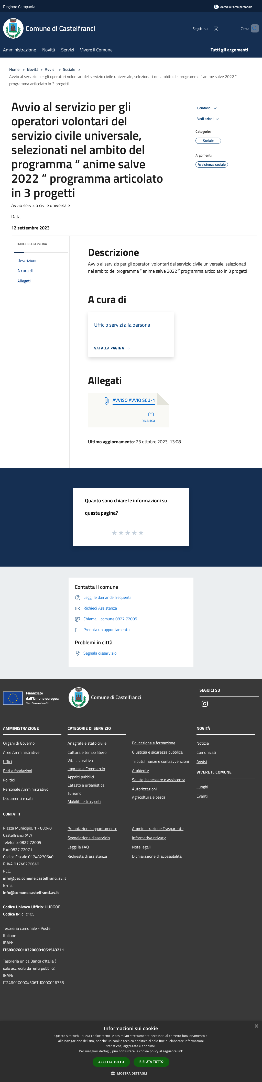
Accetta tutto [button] (111, 1062)
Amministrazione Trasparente (157, 828)
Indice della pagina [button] (32, 243)
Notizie (202, 743)
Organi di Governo (19, 743)
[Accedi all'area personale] (233, 7)
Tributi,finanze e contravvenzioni (160, 761)
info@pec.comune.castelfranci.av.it (34, 878)
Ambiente (140, 770)
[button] (131, 1073)
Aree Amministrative (21, 752)
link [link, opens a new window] (180, 1051)
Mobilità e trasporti (84, 801)
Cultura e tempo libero (87, 752)
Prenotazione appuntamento (92, 828)
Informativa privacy (149, 838)
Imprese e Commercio (86, 769)
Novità (32, 69)
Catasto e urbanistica (86, 785)
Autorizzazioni (144, 789)
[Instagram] (207, 28)
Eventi (202, 796)
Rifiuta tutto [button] (151, 1061)
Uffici (7, 761)
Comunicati (206, 752)
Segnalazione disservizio (89, 838)
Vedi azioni (208, 119)
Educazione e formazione (153, 743)
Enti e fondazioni (17, 771)
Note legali (141, 847)
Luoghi (202, 787)
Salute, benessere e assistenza (158, 780)
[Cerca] (253, 28)
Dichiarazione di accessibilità (157, 856)
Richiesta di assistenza (87, 856)
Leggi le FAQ (78, 847)
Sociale (69, 69)
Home (14, 69)
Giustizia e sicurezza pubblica (157, 752)
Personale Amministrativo (25, 789)
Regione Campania (19, 7)
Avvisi (50, 69)
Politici (9, 780)
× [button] (256, 1026)
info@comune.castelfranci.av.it (31, 892)
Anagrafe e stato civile (87, 743)
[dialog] (131, 1051)
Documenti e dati (18, 798)
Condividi (207, 108)
